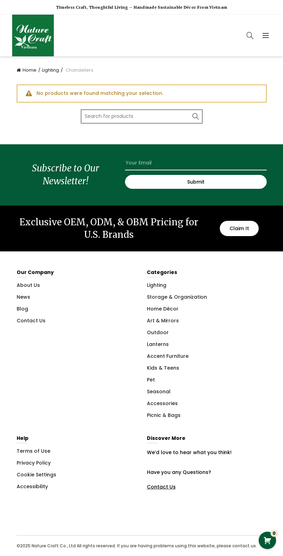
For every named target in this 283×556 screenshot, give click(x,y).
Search (195, 116)
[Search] (250, 35)
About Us (28, 285)
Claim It (239, 228)
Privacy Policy (34, 462)
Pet (151, 379)
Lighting (50, 70)
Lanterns (158, 344)
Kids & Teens (163, 367)
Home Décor (162, 308)
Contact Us (31, 320)
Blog (22, 308)
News (23, 296)
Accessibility (32, 486)
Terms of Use (33, 451)
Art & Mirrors (163, 320)
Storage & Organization (177, 296)
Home (29, 70)
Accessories (162, 403)
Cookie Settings (36, 474)
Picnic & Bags (164, 415)
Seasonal (158, 391)
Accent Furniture (168, 356)
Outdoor (158, 332)
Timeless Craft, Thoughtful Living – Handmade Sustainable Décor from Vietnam (141, 7)
